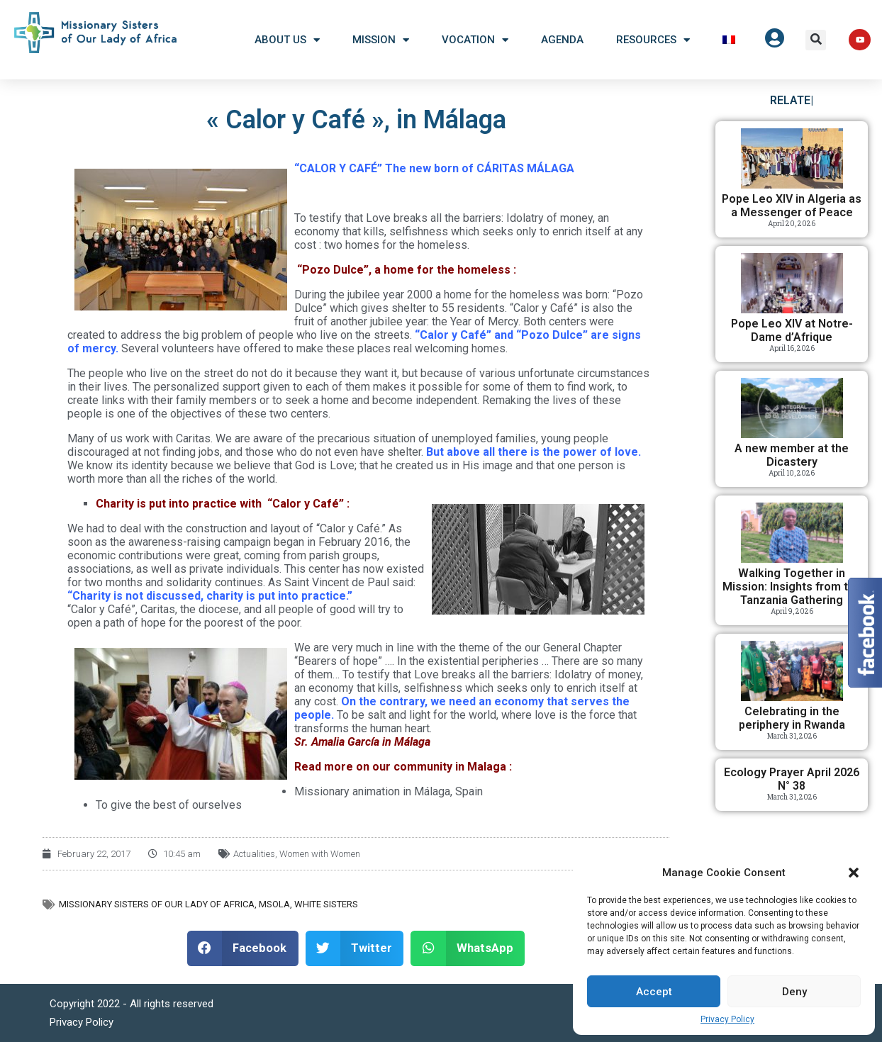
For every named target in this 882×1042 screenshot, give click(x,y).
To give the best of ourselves (169, 805)
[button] (854, 872)
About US (287, 40)
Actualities (254, 853)
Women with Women (319, 853)
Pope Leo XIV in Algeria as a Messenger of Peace (791, 205)
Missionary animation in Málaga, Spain (388, 791)
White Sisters (326, 904)
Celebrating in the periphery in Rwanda (792, 718)
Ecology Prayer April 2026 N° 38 (791, 779)
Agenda (562, 39)
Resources (653, 40)
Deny (794, 991)
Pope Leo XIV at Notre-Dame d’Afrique (792, 330)
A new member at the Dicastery (792, 455)
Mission (380, 40)
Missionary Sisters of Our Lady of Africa (157, 904)
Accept (654, 991)
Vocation (475, 40)
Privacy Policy (727, 1019)
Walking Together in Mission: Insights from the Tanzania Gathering (791, 586)
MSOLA (274, 904)
